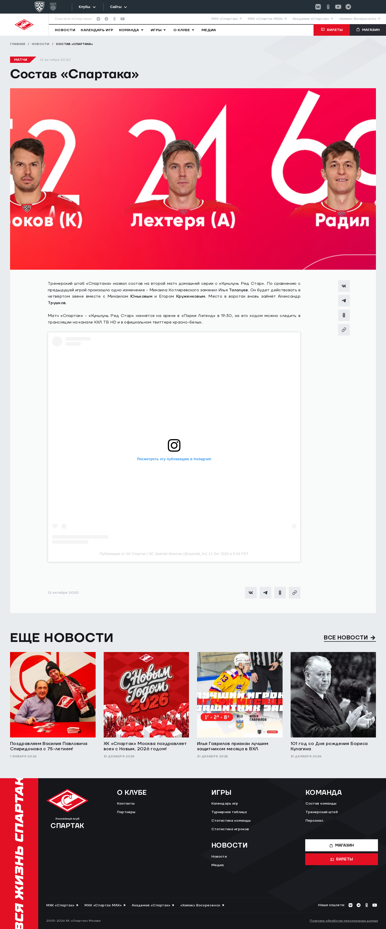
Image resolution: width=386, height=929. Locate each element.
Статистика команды (231, 820)
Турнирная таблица (229, 812)
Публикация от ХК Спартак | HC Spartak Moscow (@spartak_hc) (153, 554)
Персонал (314, 820)
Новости (41, 44)
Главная (17, 44)
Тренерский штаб (321, 812)
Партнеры (126, 812)
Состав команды (321, 803)
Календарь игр (224, 803)
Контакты (126, 803)
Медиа (217, 865)
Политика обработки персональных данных (344, 921)
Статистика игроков (230, 829)
